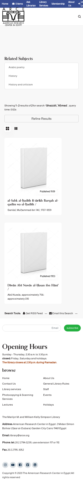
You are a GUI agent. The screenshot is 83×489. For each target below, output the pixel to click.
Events (47, 396)
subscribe (72, 327)
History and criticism (21, 84)
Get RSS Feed (33, 313)
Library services (11, 391)
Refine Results (41, 118)
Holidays (48, 406)
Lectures (7, 406)
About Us (48, 379)
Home (6, 379)
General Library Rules (56, 385)
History (13, 75)
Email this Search (61, 313)
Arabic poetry (17, 67)
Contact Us (9, 385)
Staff (46, 391)
